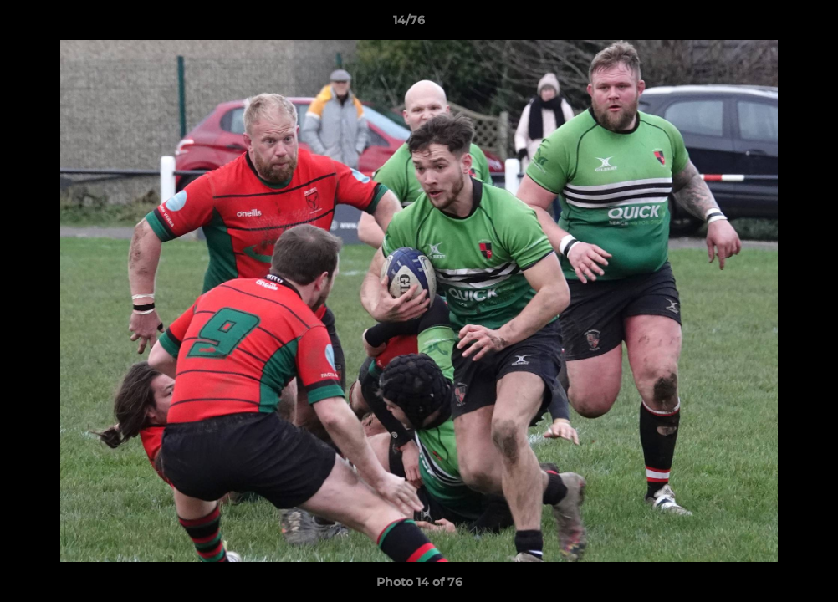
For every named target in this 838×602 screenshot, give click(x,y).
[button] (768, 24)
